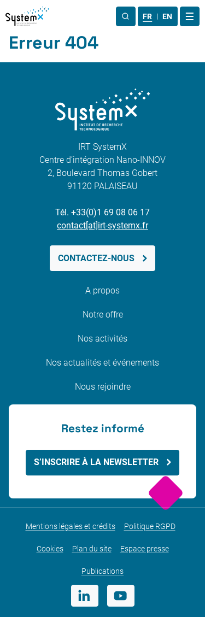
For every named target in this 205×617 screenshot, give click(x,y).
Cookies (50, 548)
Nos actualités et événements (102, 362)
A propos (102, 290)
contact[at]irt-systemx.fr (102, 225)
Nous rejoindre (103, 386)
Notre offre (103, 314)
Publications (102, 571)
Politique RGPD (149, 526)
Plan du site (92, 548)
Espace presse (144, 548)
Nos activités (102, 338)
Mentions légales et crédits (70, 526)
